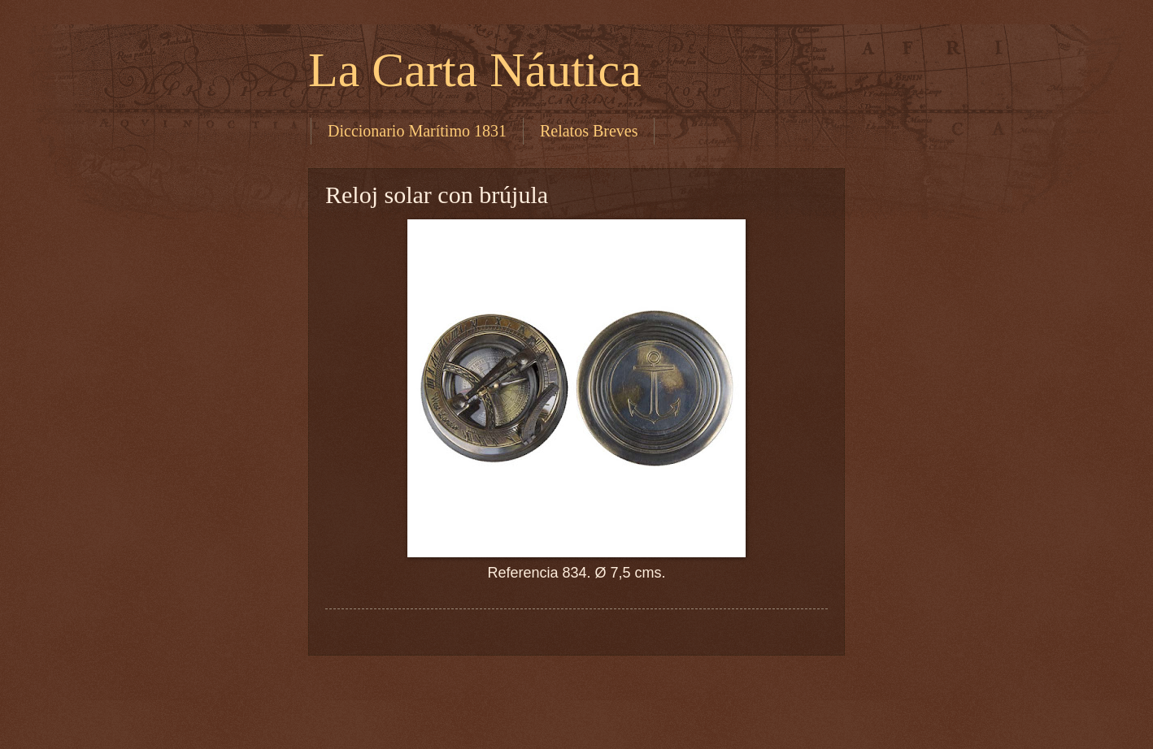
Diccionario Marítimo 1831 (417, 131)
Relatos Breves (589, 131)
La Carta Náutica (475, 70)
